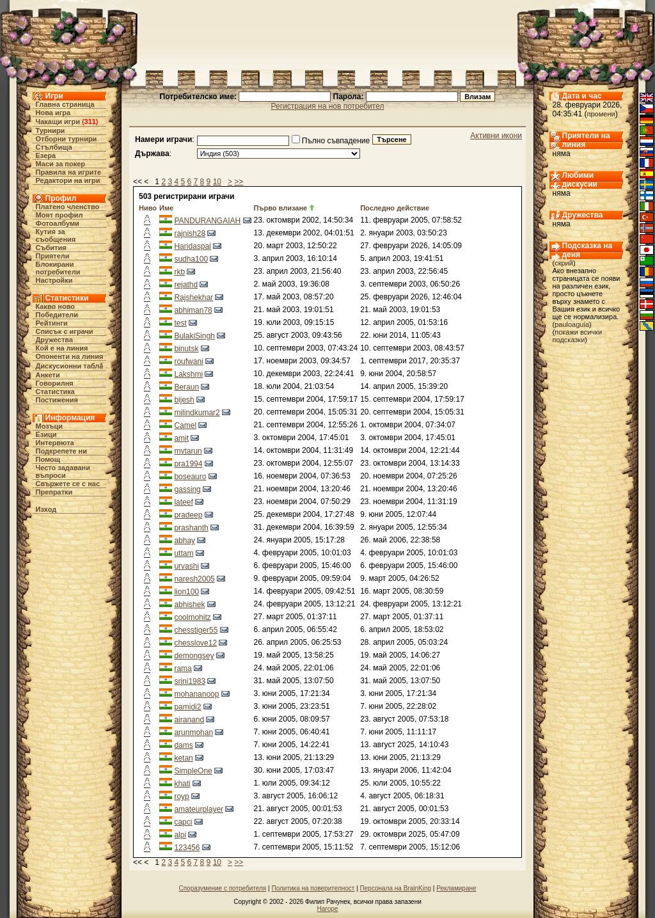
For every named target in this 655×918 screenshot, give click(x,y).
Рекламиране (456, 888)
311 (90, 121)
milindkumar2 (196, 412)
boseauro (190, 476)
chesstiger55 (195, 630)
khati (182, 783)
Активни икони (496, 135)
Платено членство (68, 206)
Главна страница (65, 104)
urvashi (186, 566)
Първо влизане (281, 208)
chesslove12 (195, 642)
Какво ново (55, 306)
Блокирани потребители (58, 268)
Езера (46, 155)
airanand (189, 719)
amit (181, 438)
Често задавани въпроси (63, 471)
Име (166, 208)
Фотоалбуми (57, 223)
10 (217, 181)
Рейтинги (52, 323)
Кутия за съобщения (56, 235)
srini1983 (189, 681)
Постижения (57, 400)
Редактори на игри (68, 180)
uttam (183, 553)
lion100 (186, 591)
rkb (179, 271)
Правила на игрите (69, 172)
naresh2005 (194, 578)
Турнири (50, 130)
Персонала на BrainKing (395, 888)
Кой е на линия (62, 348)
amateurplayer (198, 809)
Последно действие (394, 208)
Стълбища (54, 147)
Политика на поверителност (312, 888)
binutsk (186, 348)
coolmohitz (192, 617)
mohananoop (196, 694)
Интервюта (55, 443)
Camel (185, 425)
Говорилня (55, 383)
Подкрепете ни (61, 451)
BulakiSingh (194, 335)
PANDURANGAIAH (207, 220)
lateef (183, 502)
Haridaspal (192, 246)
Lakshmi (188, 374)
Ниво (148, 208)
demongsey (194, 655)
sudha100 (191, 259)
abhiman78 (193, 310)
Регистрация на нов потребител (327, 106)
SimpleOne (193, 770)
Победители (57, 315)
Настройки (54, 280)
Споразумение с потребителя (222, 888)
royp (181, 796)
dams (183, 745)
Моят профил (59, 215)
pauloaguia (572, 324)
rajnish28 (189, 233)
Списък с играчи (64, 331)
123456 (187, 847)
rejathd (186, 284)
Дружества (55, 340)
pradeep (188, 514)
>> (238, 181)
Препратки (54, 492)
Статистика (55, 391)
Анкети (48, 375)
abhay (184, 540)
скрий (564, 263)
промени (601, 114)
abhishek (189, 604)
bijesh (184, 399)
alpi (180, 834)
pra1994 (188, 463)
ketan (183, 758)
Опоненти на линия (70, 356)
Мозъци (49, 426)
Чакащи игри (58, 121)
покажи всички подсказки (578, 336)
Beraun (186, 387)
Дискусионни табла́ (70, 366)
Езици (46, 434)
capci (183, 822)
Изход (46, 509)
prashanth (191, 527)
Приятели (53, 256)
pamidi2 (187, 706)
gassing (187, 489)
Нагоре (327, 908)
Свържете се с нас (68, 483)
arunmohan (193, 732)
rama (182, 668)
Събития (51, 247)
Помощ (48, 459)
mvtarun (187, 451)
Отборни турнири (66, 139)
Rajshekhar (193, 297)
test (180, 323)
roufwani (188, 361)
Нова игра (53, 112)
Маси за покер (61, 164)
